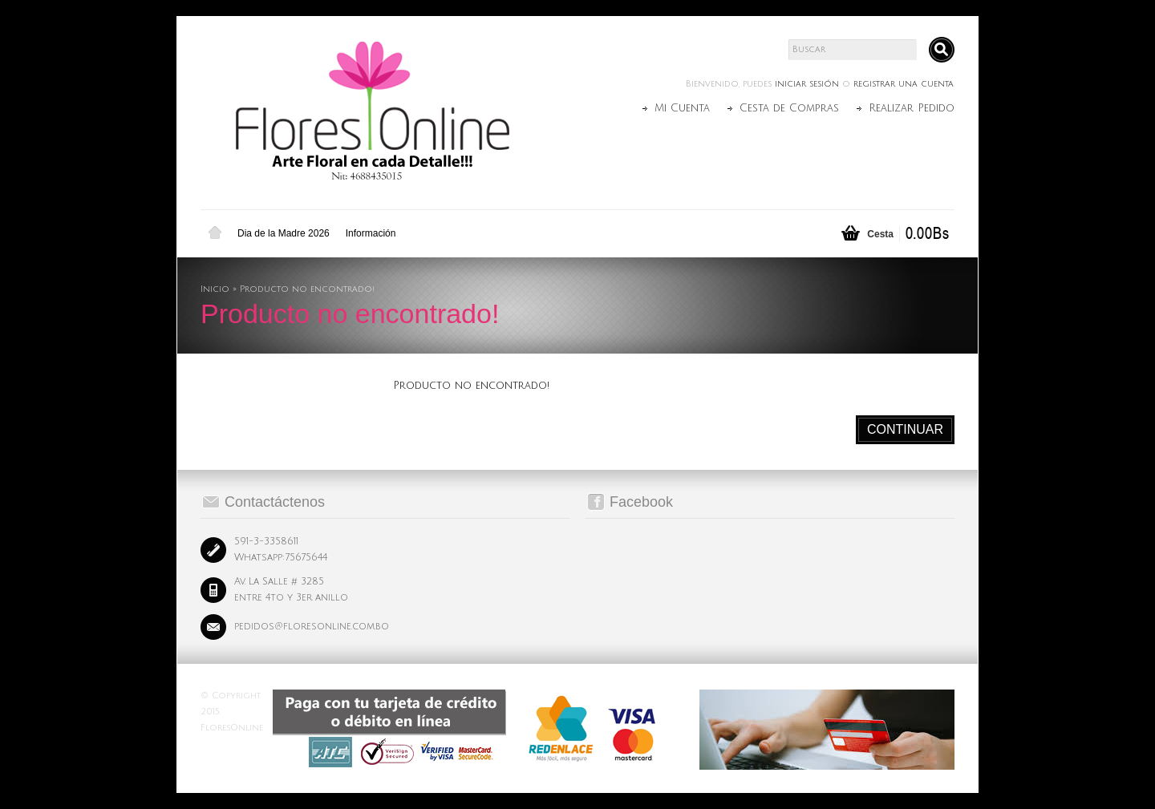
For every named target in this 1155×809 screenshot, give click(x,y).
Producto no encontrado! (307, 289)
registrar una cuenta (903, 84)
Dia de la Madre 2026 (283, 233)
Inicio (215, 233)
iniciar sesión (807, 84)
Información (371, 233)
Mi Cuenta (682, 108)
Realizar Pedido (911, 108)
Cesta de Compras (789, 108)
